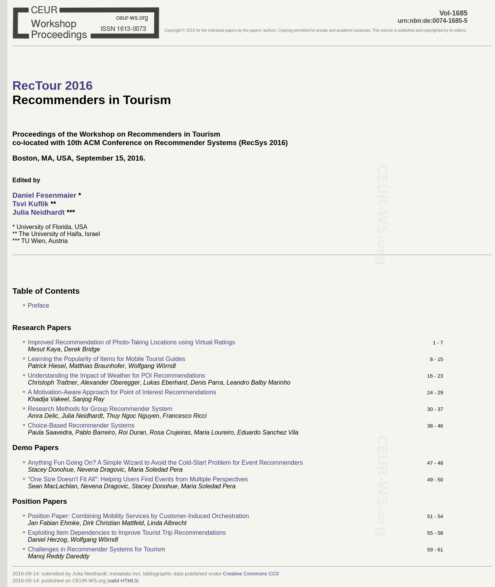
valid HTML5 (123, 581)
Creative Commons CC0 (251, 574)
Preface (38, 305)
